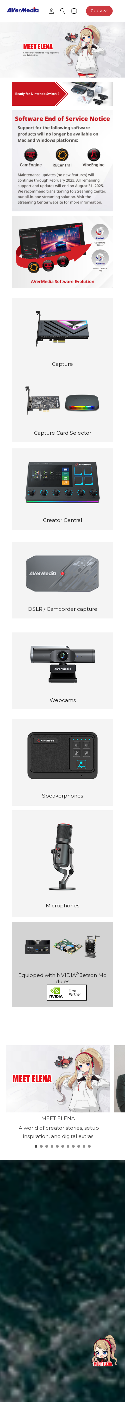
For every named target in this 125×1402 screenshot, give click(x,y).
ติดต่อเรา (99, 10)
